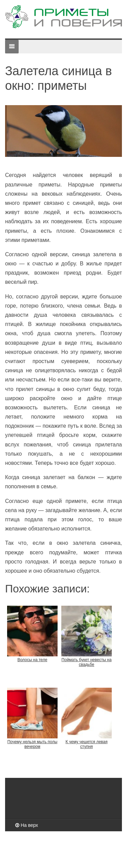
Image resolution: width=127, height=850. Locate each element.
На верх (26, 825)
